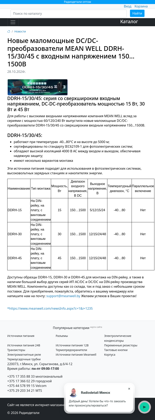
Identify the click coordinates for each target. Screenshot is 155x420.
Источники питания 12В (72, 345)
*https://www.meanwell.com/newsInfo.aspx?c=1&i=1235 (50, 308)
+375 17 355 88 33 (21, 376)
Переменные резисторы (120, 345)
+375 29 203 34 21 (21, 390)
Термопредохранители (71, 350)
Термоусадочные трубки (24, 359)
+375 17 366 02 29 (21, 381)
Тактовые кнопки (116, 350)
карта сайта (96, 327)
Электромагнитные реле (24, 354)
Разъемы (62, 336)
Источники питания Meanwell (76, 354)
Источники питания (20, 336)
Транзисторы (16, 350)
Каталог (129, 21)
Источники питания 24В (23, 345)
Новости (20, 31)
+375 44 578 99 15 (21, 385)
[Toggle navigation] (13, 22)
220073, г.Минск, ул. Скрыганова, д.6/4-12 (39, 364)
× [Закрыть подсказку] (129, 388)
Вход (127, 6)
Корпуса (109, 354)
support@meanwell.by (63, 296)
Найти (137, 13)
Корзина (141, 6)
